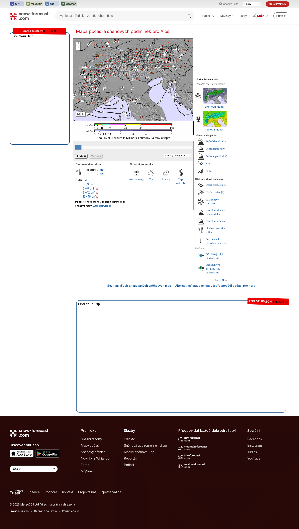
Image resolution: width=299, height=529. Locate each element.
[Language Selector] (34, 469)
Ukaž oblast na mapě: (207, 79)
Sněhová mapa (214, 106)
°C (217, 280)
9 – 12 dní (89, 192)
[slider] (78, 147)
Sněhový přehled (93, 452)
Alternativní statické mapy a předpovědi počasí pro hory (215, 285)
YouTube (253, 458)
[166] (213, 203)
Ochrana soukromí (45, 511)
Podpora (50, 492)
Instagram (254, 445)
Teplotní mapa (214, 129)
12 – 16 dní (89, 196)
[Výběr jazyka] (252, 4)
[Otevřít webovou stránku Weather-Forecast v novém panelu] (69, 4)
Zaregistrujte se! (102, 205)
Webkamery (136, 179)
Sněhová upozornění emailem (145, 445)
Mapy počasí (90, 445)
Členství (129, 439)
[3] (225, 184)
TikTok (252, 452)
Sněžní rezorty (91, 439)
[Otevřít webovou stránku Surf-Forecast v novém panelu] (17, 4)
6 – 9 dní (88, 188)
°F (226, 280)
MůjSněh (87, 471)
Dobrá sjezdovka (214, 184)
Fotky (243, 15)
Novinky (227, 15)
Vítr (151, 179)
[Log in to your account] (281, 15)
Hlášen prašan (213, 192)
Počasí (208, 15)
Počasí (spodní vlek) (216, 156)
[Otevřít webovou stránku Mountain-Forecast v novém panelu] (34, 4)
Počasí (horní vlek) (216, 141)
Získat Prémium (278, 3)
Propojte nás (87, 492)
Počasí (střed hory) (215, 148)
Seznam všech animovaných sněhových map (139, 285)
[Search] (189, 16)
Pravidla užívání (19, 511)
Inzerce (34, 492)
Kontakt (67, 492)
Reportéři (130, 458)
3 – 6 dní (88, 184)
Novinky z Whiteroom (96, 458)
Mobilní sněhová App (139, 452)
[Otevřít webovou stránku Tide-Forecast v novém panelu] (52, 4)
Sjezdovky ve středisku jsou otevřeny (213, 268)
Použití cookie (71, 511)
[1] (222, 192)
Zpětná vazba (111, 492)
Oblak (209, 170)
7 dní (100, 173)
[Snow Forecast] (29, 16)
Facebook (254, 439)
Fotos (85, 465)
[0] (217, 258)
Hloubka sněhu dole (216, 220)
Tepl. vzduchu (181, 181)
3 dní (100, 169)
